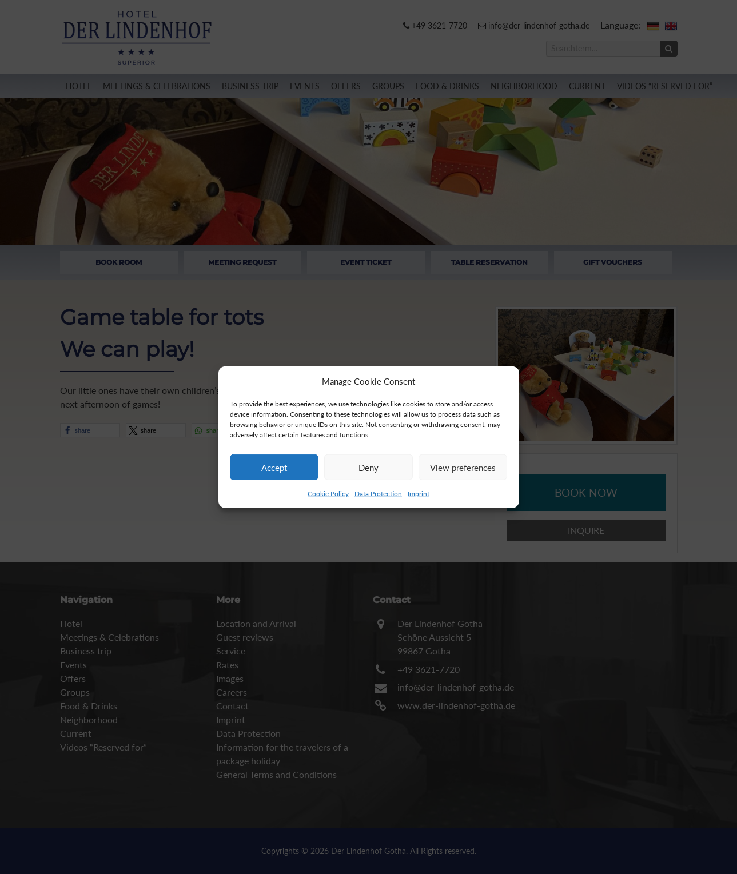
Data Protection (378, 493)
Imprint (418, 493)
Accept (274, 467)
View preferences (463, 467)
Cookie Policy (328, 493)
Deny (368, 467)
